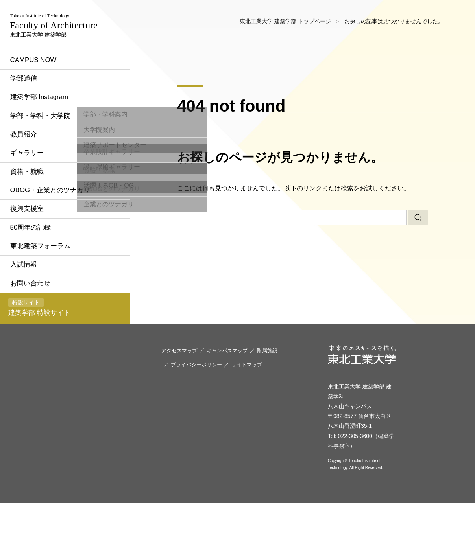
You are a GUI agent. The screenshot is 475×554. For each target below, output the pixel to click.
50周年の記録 (37, 270)
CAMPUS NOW (40, 95)
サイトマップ (251, 415)
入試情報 (30, 309)
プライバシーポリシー (198, 415)
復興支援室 (33, 251)
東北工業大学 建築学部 (60, 43)
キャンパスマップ (231, 401)
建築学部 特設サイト (45, 354)
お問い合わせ (37, 329)
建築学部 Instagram (47, 134)
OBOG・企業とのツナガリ (58, 232)
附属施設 (274, 401)
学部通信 (30, 115)
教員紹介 (30, 173)
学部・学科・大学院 (47, 154)
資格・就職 (33, 212)
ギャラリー (33, 193)
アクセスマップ (180, 401)
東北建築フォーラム (47, 290)
